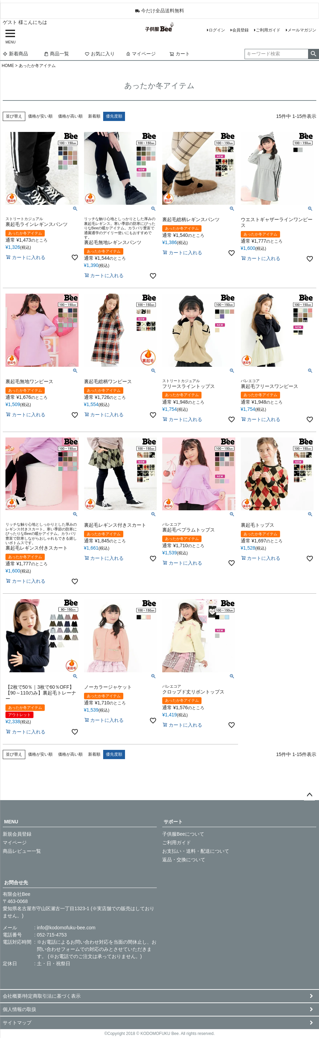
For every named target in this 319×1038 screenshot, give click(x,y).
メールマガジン (302, 30)
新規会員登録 (17, 834)
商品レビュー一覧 (22, 851)
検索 (313, 54)
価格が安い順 (40, 116)
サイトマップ (17, 1022)
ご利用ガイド (268, 30)
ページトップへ (309, 795)
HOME (8, 65)
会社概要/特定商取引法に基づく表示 (42, 996)
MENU (11, 821)
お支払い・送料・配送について (195, 851)
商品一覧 (56, 53)
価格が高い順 (70, 116)
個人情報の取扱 (19, 1009)
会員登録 (240, 30)
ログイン (217, 30)
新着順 (94, 116)
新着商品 (15, 53)
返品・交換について (183, 859)
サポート (173, 821)
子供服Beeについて (183, 834)
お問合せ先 (16, 882)
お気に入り (100, 53)
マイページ (141, 53)
